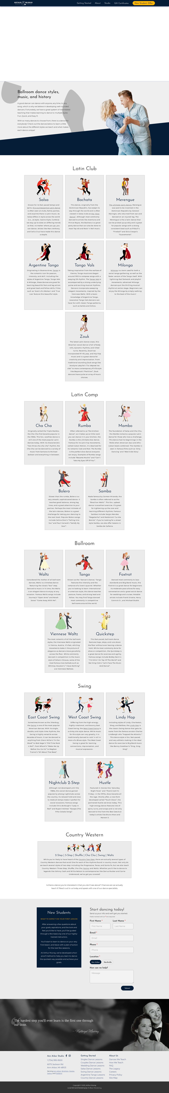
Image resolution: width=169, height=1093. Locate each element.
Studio (107, 3)
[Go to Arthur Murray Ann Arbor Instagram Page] (70, 1055)
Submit (127, 988)
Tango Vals (94, 279)
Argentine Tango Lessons (93, 1075)
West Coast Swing (91, 728)
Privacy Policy (115, 1075)
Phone (93, 945)
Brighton (65, 1071)
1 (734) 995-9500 (54, 1060)
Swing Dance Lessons (91, 1072)
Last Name (119, 921)
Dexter (71, 1071)
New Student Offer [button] (144, 3)
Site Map (113, 1078)
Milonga (114, 270)
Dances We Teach (117, 1059)
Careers (112, 1072)
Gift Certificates (121, 3)
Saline (49, 1073)
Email (93, 933)
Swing (33, 725)
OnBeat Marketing (95, 1088)
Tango (55, 270)
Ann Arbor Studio (55, 1056)
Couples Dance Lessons (92, 1062)
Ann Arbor (96, 962)
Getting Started (84, 3)
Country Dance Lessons (92, 1078)
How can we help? (99, 968)
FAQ (111, 1065)
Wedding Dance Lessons (92, 1065)
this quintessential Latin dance (46, 208)
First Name (96, 921)
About (98, 3)
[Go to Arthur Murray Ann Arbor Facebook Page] (66, 1055)
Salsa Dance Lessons (90, 1068)
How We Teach (116, 1062)
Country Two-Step (87, 859)
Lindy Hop (134, 725)
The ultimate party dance (120, 205)
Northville (108, 962)
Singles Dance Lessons (91, 1059)
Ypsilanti (59, 1073)
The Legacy (114, 1068)
